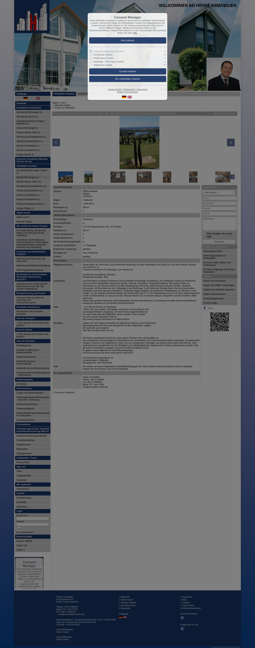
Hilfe (135, 33)
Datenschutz (129, 89)
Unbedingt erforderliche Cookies (109, 51)
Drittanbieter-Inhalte (103, 65)
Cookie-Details (114, 89)
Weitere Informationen (127, 92)
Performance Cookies (104, 58)
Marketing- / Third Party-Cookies (109, 61)
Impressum (142, 89)
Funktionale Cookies (103, 55)
